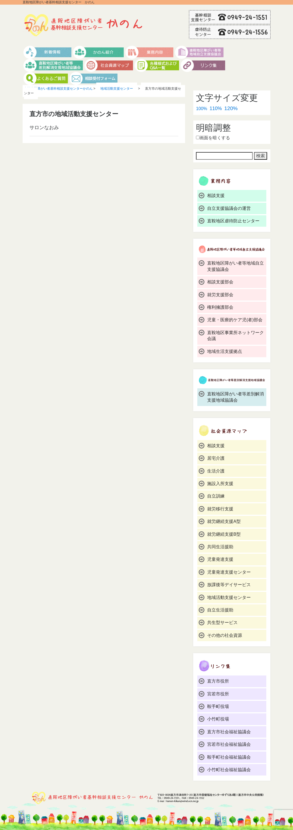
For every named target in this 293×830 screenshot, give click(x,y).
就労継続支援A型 (224, 521)
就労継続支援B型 (224, 534)
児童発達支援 (220, 559)
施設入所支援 (220, 483)
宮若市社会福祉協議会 (229, 744)
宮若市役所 (218, 694)
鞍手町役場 (218, 706)
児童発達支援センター (229, 572)
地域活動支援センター (229, 597)
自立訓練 (216, 496)
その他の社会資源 (224, 635)
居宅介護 (216, 458)
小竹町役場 (218, 719)
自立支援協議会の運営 (229, 208)
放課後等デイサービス (229, 584)
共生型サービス (222, 622)
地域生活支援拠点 (224, 351)
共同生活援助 (220, 546)
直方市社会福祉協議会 (229, 731)
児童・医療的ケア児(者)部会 (234, 319)
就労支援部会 (220, 294)
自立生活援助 (220, 610)
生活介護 (216, 471)
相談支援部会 (220, 282)
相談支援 (216, 195)
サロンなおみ (44, 127)
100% (201, 108)
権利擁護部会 (220, 307)
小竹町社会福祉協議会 (229, 769)
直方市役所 (218, 681)
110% (216, 108)
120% (231, 108)
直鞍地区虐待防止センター (233, 221)
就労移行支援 (220, 509)
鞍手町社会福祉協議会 (229, 757)
